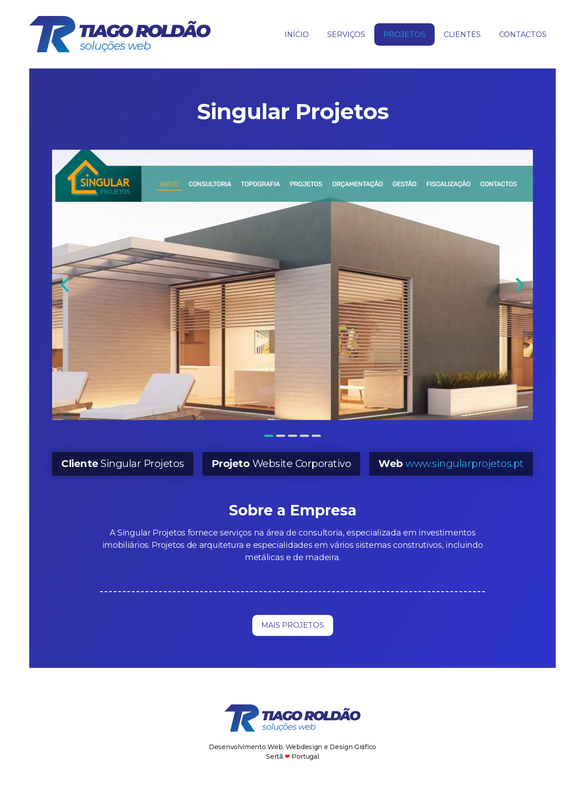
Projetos (404, 34)
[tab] (268, 436)
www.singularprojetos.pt (464, 463)
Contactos (523, 34)
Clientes (462, 34)
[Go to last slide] (65, 284)
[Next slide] (518, 284)
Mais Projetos (292, 625)
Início (297, 34)
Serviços (346, 34)
